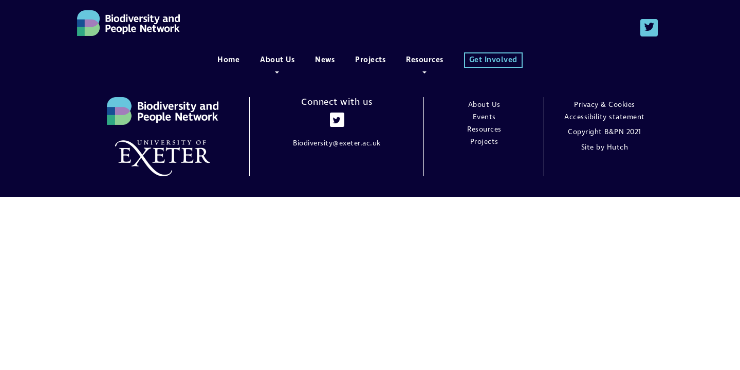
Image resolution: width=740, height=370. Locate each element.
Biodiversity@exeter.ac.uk (337, 143)
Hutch (617, 147)
